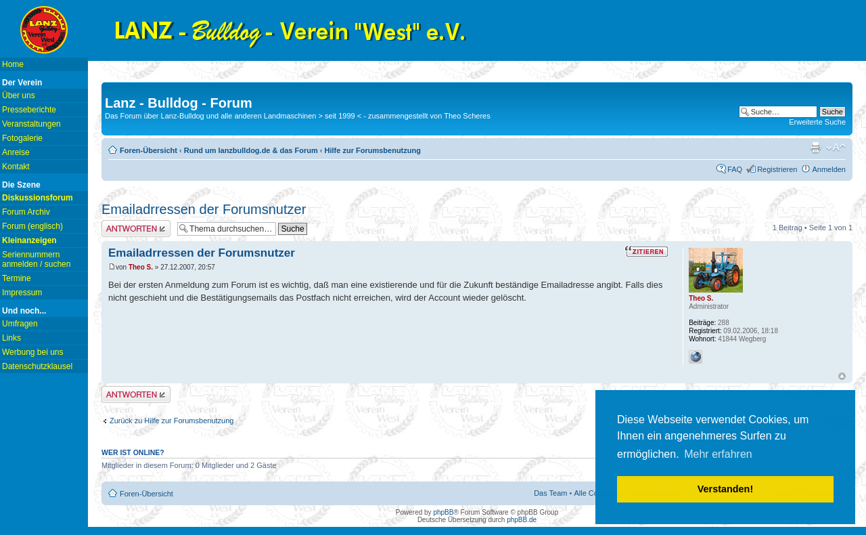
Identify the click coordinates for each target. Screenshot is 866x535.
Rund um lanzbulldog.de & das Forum (251, 150)
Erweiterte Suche (817, 122)
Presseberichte (29, 109)
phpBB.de (522, 519)
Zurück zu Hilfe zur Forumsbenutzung (171, 420)
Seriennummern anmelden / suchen (36, 259)
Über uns (18, 95)
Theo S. (141, 267)
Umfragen (20, 323)
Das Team (550, 493)
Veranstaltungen (31, 124)
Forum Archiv (26, 212)
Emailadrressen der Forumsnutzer (203, 209)
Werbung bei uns (33, 352)
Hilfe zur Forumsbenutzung (373, 150)
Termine (16, 278)
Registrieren (777, 169)
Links (11, 338)
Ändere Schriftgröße (836, 148)
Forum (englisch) (32, 226)
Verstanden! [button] (725, 489)
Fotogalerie (22, 138)
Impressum (22, 292)
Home (13, 64)
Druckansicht (815, 148)
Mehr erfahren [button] (718, 454)
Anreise (16, 152)
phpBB (443, 512)
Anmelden (829, 169)
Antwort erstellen (135, 228)
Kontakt (16, 166)
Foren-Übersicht (148, 150)
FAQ (734, 169)
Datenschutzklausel (37, 366)
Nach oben (842, 376)
